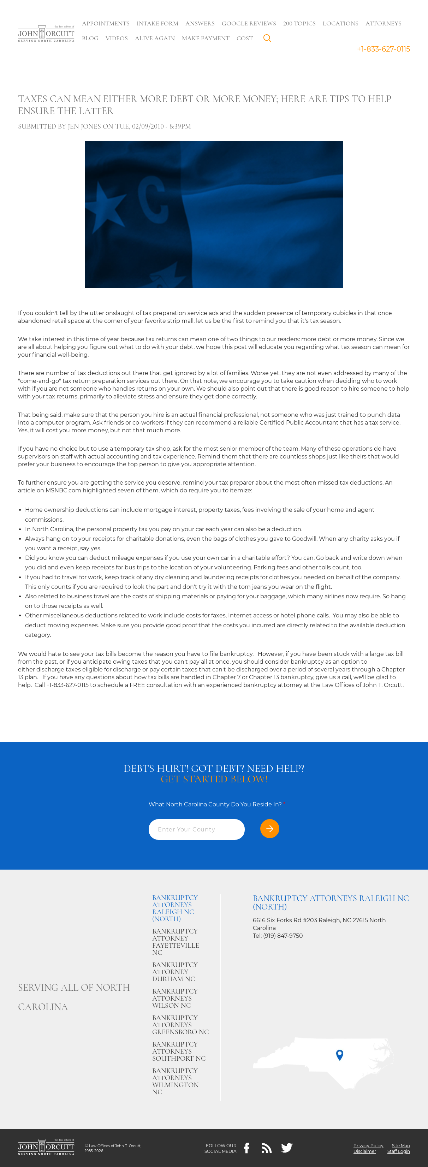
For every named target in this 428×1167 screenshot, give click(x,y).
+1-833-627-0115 (383, 49)
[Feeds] (266, 1148)
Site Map (401, 1145)
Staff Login (398, 1151)
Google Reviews (251, 23)
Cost (246, 38)
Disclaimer (364, 1151)
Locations (342, 23)
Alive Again (157, 38)
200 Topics (301, 23)
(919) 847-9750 (283, 935)
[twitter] (286, 1148)
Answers (201, 23)
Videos (118, 38)
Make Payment (207, 38)
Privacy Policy (368, 1145)
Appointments (107, 23)
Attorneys (385, 23)
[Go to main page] (46, 34)
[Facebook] (246, 1148)
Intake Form (159, 23)
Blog (92, 38)
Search (271, 40)
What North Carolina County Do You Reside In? (217, 804)
